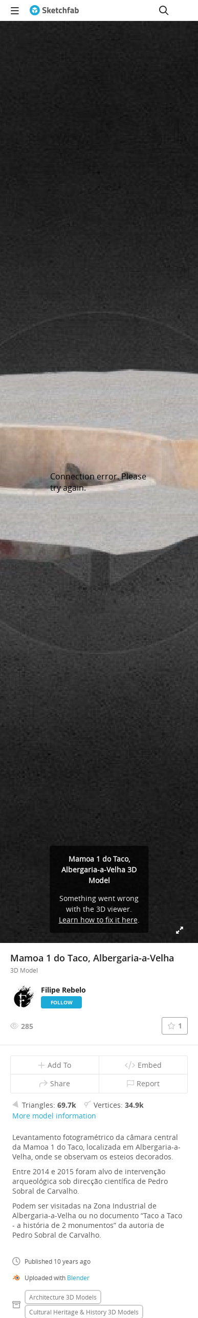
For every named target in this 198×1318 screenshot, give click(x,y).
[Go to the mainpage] (54, 10)
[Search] (163, 10)
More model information (54, 1116)
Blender (78, 1277)
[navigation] (14, 10)
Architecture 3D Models (63, 1297)
